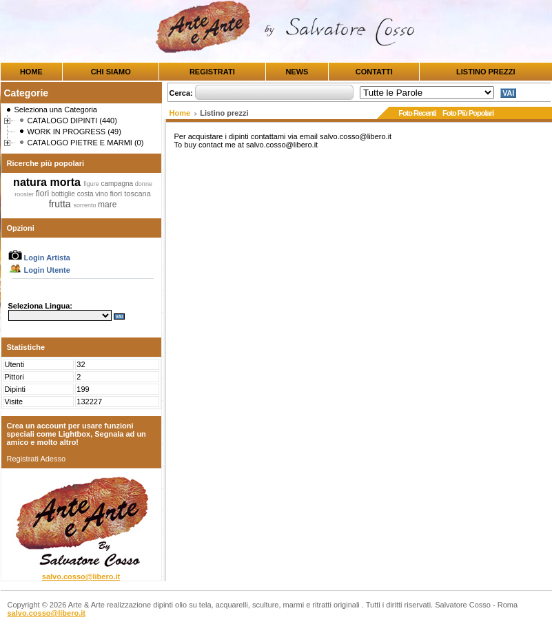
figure (92, 183)
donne (143, 183)
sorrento (85, 205)
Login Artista (39, 257)
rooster (25, 194)
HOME (31, 71)
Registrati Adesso (36, 459)
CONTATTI (374, 71)
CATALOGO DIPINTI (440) (72, 120)
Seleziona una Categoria (55, 109)
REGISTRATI (212, 71)
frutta (61, 203)
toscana (137, 193)
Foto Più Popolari (467, 113)
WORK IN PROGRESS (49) (74, 131)
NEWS (296, 71)
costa (86, 194)
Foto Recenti (417, 113)
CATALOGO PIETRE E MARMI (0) (86, 142)
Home (180, 113)
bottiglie (63, 194)
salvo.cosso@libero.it (81, 576)
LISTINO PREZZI (485, 71)
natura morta (48, 182)
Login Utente (39, 270)
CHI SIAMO (111, 71)
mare (107, 204)
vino (102, 194)
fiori (44, 193)
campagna (117, 183)
